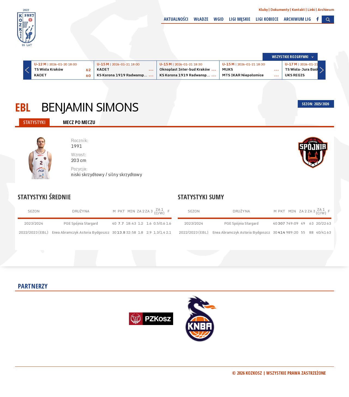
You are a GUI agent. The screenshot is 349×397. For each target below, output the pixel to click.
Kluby (263, 9)
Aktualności (176, 19)
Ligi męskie (239, 19)
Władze (201, 19)
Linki (311, 9)
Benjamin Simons (89, 107)
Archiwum (326, 9)
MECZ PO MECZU (79, 122)
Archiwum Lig (297, 19)
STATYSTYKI (34, 122)
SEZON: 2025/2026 (316, 103)
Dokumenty (279, 9)
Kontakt (298, 9)
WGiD (219, 19)
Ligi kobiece (267, 19)
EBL (22, 107)
